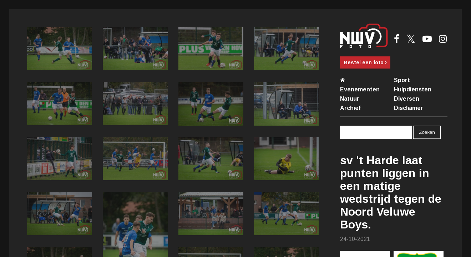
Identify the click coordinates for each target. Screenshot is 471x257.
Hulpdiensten (412, 89)
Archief (350, 108)
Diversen (406, 99)
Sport (402, 80)
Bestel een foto (365, 62)
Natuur (349, 99)
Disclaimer (408, 108)
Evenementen (360, 89)
